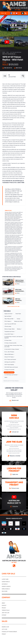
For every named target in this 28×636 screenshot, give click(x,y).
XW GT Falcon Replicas (9, 364)
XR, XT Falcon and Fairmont (10, 359)
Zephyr (5, 377)
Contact (4, 605)
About (3, 603)
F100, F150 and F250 (9, 319)
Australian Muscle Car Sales (14, 463)
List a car (4, 629)
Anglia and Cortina (8, 313)
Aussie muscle (6, 581)
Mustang (19, 329)
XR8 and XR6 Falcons (9, 354)
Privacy (4, 608)
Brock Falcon (18, 313)
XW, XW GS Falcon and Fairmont (11, 367)
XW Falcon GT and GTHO (10, 362)
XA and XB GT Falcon (9, 334)
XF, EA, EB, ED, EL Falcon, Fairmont (11, 349)
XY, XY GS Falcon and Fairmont (11, 375)
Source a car (5, 627)
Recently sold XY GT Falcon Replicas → (12, 380)
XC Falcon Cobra (7, 340)
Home (3, 52)
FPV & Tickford (8, 321)
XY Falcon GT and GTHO (9, 369)
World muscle (6, 589)
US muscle (4, 584)
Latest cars (5, 579)
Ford (7, 52)
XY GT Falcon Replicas (15, 52)
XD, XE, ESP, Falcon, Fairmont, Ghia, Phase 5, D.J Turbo (14, 346)
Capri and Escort (7, 316)
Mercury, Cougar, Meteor (9, 329)
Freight (4, 634)
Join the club (5, 612)
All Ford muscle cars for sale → (14, 306)
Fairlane (18, 318)
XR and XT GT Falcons (9, 357)
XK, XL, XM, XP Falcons (9, 351)
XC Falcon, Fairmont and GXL (10, 343)
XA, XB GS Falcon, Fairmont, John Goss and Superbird (13, 337)
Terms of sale (5, 610)
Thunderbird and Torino (9, 331)
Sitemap (4, 615)
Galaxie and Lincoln (19, 321)
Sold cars (4, 591)
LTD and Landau (7, 326)
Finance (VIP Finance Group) (9, 631)
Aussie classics (6, 586)
